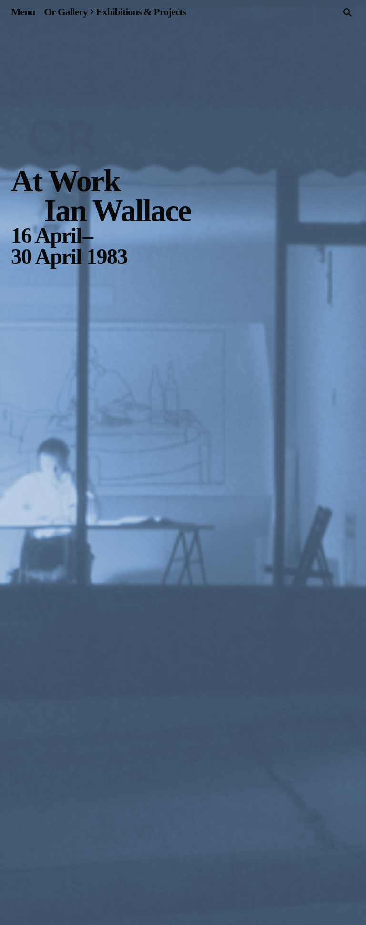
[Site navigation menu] (23, 12)
